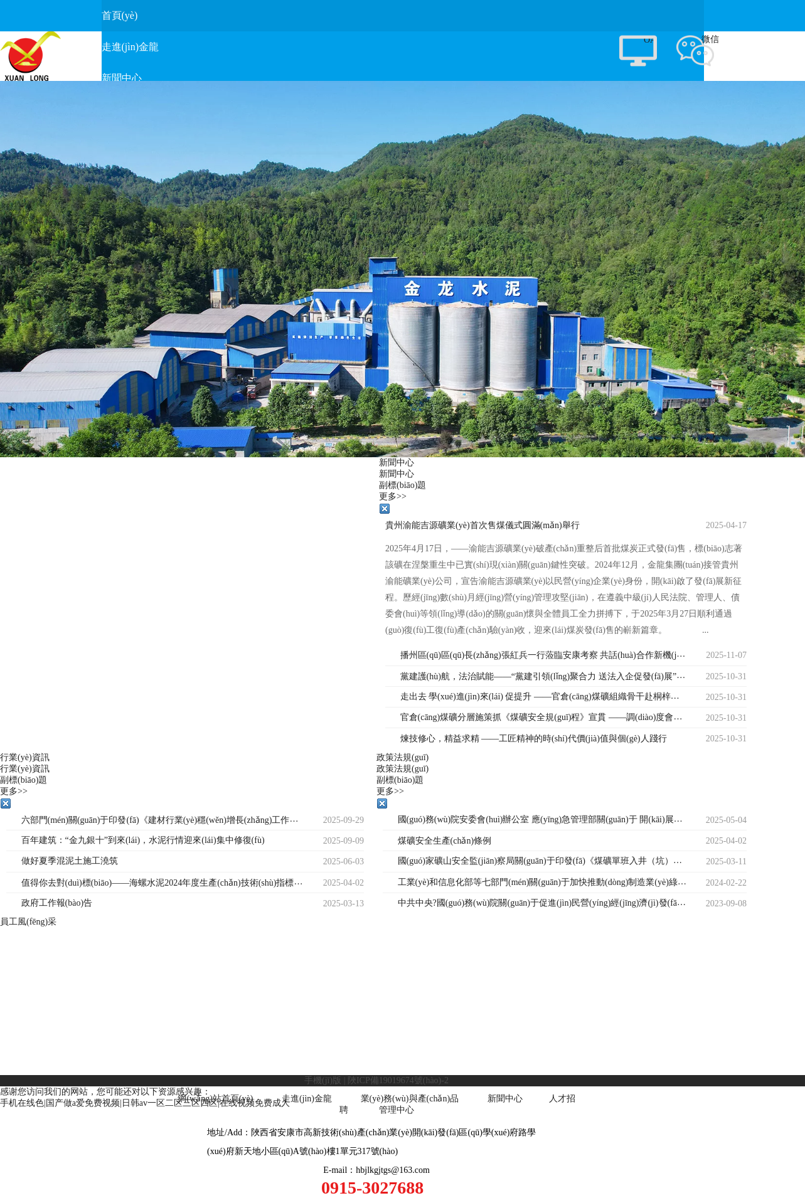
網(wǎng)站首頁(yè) (215, 1098)
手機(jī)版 (322, 1080)
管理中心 (396, 1110)
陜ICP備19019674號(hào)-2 (398, 1080)
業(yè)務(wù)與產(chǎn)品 (410, 1098)
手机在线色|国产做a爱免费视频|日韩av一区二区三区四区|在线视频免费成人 (145, 1103)
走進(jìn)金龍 (307, 1098)
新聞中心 (505, 1098)
